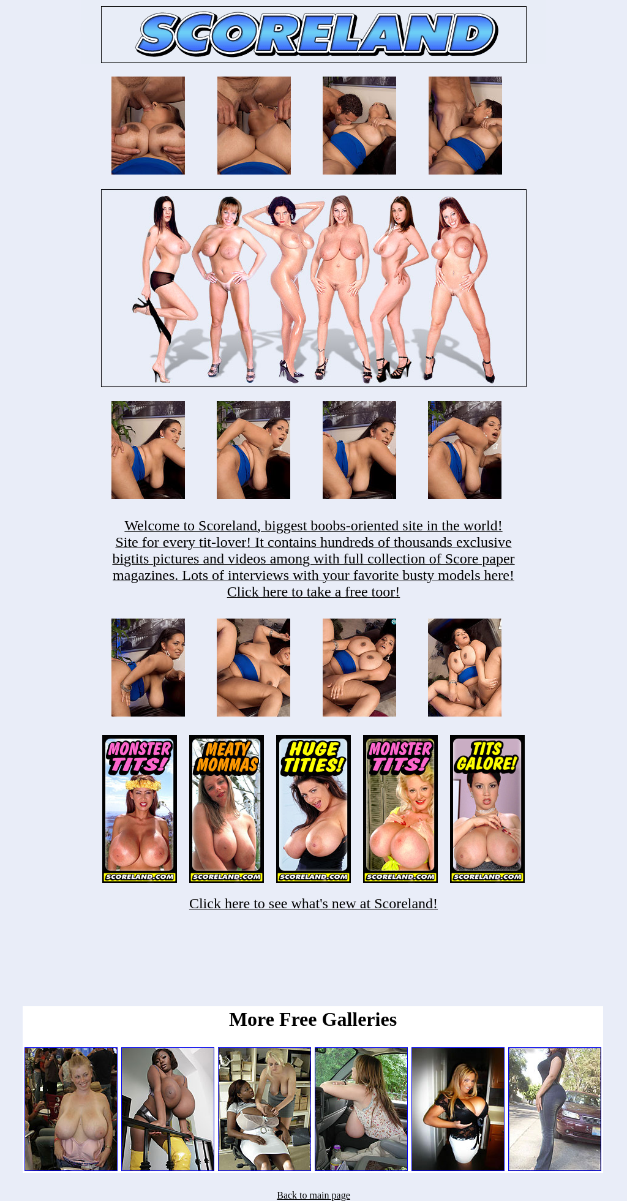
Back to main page (313, 1195)
